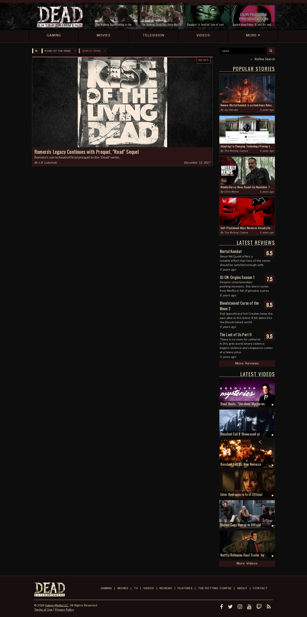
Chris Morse (231, 192)
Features (185, 588)
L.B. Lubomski (48, 162)
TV (136, 588)
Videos (148, 588)
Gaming (106, 588)
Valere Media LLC (56, 605)
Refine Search (265, 59)
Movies (122, 588)
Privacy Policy (64, 609)
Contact (260, 588)
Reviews (165, 588)
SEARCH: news (91, 51)
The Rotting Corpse (236, 151)
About (242, 588)
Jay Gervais (231, 110)
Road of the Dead (58, 51)
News (203, 60)
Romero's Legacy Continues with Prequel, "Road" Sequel (86, 151)
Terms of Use (43, 609)
